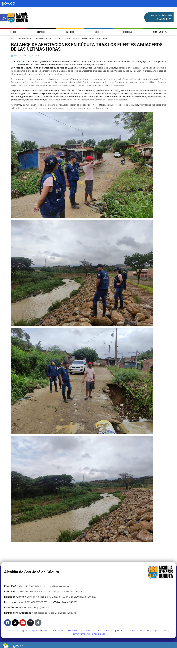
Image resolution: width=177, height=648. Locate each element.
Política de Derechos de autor (133, 630)
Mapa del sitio (159, 630)
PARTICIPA (127, 32)
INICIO (13, 32)
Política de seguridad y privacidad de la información (36, 630)
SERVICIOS (41, 32)
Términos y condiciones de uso (89, 634)
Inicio (13, 38)
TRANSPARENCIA (159, 32)
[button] (3, 17)
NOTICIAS (98, 32)
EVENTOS (69, 32)
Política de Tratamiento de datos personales (91, 630)
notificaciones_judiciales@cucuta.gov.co (54, 613)
